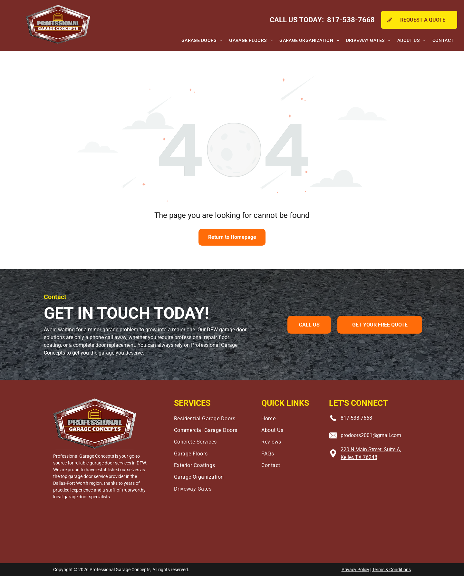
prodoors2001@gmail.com (371, 435)
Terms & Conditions (391, 569)
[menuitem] (202, 40)
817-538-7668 (356, 418)
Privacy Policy (355, 569)
